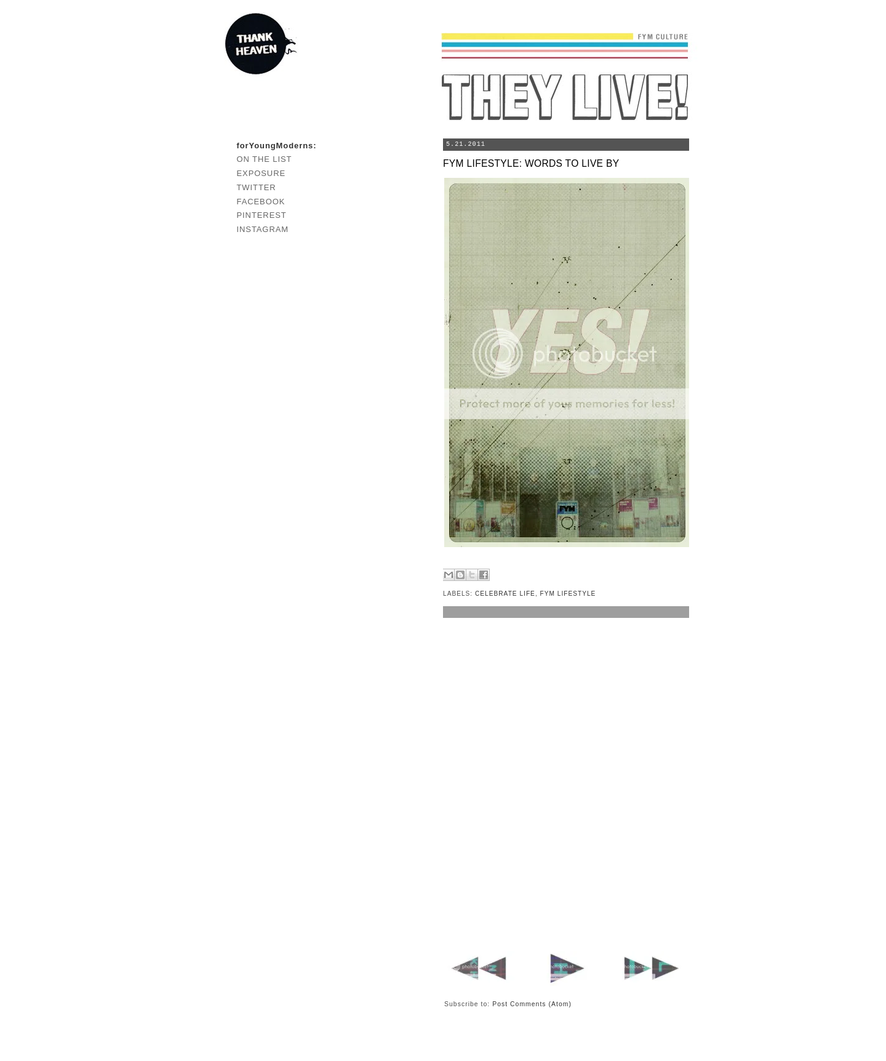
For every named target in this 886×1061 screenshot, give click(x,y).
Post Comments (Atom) (532, 1004)
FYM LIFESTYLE (568, 593)
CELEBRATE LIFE (505, 593)
